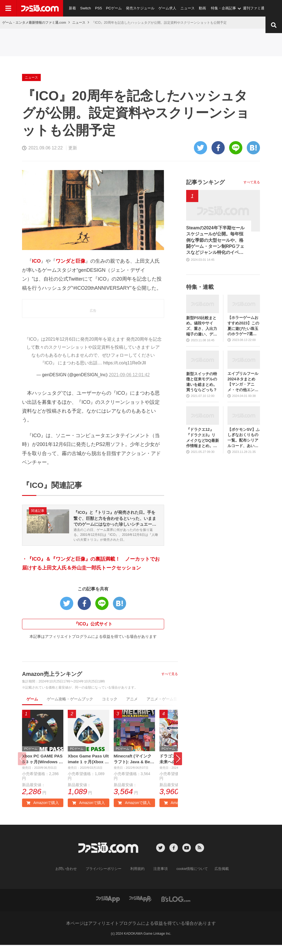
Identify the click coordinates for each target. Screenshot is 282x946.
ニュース (185, 8)
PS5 (97, 8)
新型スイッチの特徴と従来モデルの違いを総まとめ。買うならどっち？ (201, 382)
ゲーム (32, 700)
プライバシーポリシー (105, 870)
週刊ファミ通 (251, 8)
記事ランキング (205, 182)
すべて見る (169, 675)
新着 (72, 8)
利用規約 (137, 870)
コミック (109, 700)
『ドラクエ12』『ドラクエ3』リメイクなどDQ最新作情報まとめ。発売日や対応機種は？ (202, 437)
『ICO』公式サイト (93, 624)
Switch (85, 8)
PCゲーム (113, 8)
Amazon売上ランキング (52, 675)
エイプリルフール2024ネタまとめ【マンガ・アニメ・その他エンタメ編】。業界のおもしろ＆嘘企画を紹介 (242, 382)
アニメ (132, 700)
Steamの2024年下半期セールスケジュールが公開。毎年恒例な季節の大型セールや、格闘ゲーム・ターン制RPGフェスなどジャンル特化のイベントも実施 (215, 240)
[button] (178, 759)
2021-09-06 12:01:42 (129, 374)
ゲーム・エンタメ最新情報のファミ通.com (34, 23)
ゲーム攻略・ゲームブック (70, 700)
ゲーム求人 (166, 8)
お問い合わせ (70, 870)
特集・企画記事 (221, 8)
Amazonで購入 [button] (42, 804)
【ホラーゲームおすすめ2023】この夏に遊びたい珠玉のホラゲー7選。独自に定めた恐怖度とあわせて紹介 (243, 326)
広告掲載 (217, 870)
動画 (200, 8)
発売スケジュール (138, 8)
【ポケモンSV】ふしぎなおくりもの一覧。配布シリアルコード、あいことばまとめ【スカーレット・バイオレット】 (243, 437)
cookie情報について (189, 870)
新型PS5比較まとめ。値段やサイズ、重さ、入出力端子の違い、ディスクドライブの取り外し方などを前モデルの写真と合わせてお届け (201, 326)
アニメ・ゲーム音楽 (164, 700)
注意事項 (159, 870)
